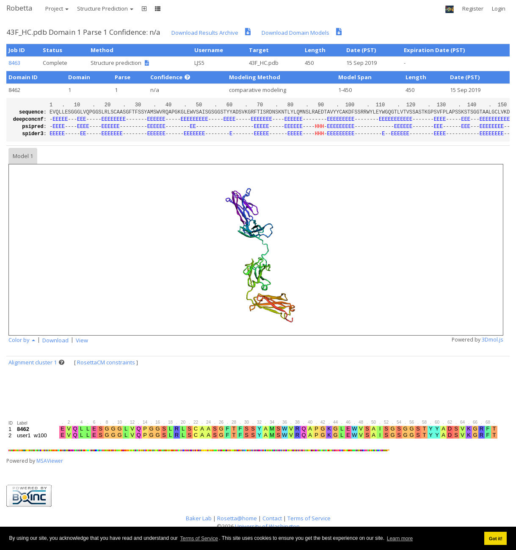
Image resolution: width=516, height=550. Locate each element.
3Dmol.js (492, 339)
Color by (21, 340)
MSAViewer (49, 460)
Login (498, 8)
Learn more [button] (400, 539)
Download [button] (55, 340)
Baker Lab (199, 518)
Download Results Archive (204, 32)
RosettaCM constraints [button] (106, 362)
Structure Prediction (105, 8)
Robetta (19, 8)
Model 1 (23, 156)
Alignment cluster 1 (32, 362)
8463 (14, 63)
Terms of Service (199, 539)
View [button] (82, 340)
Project (57, 8)
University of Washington (267, 526)
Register (472, 8)
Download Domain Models (295, 32)
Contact (272, 518)
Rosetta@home (237, 518)
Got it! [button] (495, 538)
